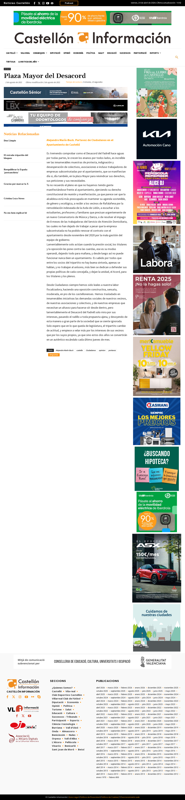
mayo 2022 (170, 711)
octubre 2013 (102, 771)
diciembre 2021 (154, 714)
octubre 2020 (102, 724)
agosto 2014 (133, 764)
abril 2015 (100, 761)
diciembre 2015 (154, 754)
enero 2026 (140, 688)
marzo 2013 (113, 774)
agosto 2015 (133, 757)
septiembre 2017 (118, 744)
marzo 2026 (113, 688)
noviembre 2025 (171, 688)
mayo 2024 (170, 698)
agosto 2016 (133, 751)
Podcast (69, 3)
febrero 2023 (126, 708)
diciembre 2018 (154, 734)
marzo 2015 (113, 761)
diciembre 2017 (154, 741)
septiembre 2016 (118, 751)
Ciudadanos (91, 350)
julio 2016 (146, 751)
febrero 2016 (126, 754)
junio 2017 (158, 744)
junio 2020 (158, 724)
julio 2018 (146, 737)
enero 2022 (140, 714)
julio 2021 (146, 718)
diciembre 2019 (154, 728)
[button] (177, 57)
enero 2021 (140, 721)
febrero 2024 (126, 701)
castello (79, 350)
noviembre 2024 (171, 694)
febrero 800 (114, 777)
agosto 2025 (133, 691)
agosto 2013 (133, 771)
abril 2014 (100, 767)
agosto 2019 (133, 731)
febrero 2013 (126, 774)
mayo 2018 (170, 737)
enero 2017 (140, 747)
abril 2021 (100, 721)
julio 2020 (146, 724)
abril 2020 (100, 728)
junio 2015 (158, 757)
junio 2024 (158, 698)
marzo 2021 (113, 721)
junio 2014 (158, 764)
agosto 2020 (133, 724)
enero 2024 (140, 701)
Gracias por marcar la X (16, 184)
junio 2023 (158, 704)
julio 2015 (146, 757)
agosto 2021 (133, 718)
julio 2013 (146, 771)
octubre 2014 (102, 764)
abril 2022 (100, 714)
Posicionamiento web (130, 797)
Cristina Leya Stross (14, 198)
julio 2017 (146, 744)
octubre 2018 (102, 737)
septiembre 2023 (118, 704)
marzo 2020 (113, 728)
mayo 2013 (170, 771)
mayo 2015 (170, 757)
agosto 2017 (133, 744)
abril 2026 (100, 688)
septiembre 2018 (118, 737)
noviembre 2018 (171, 734)
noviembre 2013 (171, 767)
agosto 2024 (133, 698)
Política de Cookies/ (110, 797)
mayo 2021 (170, 718)
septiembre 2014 (118, 764)
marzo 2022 (113, 714)
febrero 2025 (126, 694)
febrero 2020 (126, 728)
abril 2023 (100, 708)
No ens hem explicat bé (15, 213)
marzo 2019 (113, 734)
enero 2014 (140, 767)
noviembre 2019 (171, 728)
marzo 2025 (113, 694)
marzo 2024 (113, 701)
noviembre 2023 (171, 701)
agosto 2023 (133, 704)
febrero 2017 (126, 747)
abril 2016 (100, 754)
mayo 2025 (170, 691)
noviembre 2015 (171, 754)
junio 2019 (158, 731)
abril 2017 (100, 747)
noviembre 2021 (171, 714)
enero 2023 (140, 708)
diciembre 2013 (154, 767)
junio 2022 (158, 711)
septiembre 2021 (118, 718)
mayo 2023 (170, 704)
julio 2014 (146, 764)
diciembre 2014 (154, 761)
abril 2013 (100, 774)
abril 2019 (100, 734)
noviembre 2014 (171, 761)
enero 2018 (140, 741)
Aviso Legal (74, 797)
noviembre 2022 (171, 708)
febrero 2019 (126, 734)
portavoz (112, 350)
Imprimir (54, 355)
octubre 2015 (102, 757)
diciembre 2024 (154, 694)
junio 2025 (158, 691)
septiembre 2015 (118, 757)
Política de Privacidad (90, 797)
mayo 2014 (170, 764)
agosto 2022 (133, 711)
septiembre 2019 (118, 731)
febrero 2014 (126, 767)
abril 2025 (100, 694)
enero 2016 (140, 754)
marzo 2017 (113, 747)
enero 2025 (140, 694)
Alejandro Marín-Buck (64, 350)
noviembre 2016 (171, 747)
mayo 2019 (170, 731)
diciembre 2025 (154, 688)
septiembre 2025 (118, 691)
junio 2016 (158, 751)
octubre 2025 (102, 691)
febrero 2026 (126, 688)
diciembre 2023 (154, 701)
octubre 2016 (102, 751)
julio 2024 (146, 698)
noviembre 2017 (171, 741)
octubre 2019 (102, 731)
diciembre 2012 (154, 774)
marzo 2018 (113, 741)
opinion (102, 350)
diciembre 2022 (154, 708)
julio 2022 (146, 711)
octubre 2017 (102, 744)
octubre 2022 (102, 711)
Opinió (7, 69)
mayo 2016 (170, 751)
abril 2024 (100, 701)
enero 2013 (140, 774)
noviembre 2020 (171, 721)
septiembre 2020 (118, 724)
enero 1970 (101, 777)
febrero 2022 (126, 714)
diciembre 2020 (154, 721)
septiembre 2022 (118, 711)
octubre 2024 (102, 698)
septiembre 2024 (118, 698)
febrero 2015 (126, 761)
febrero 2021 (126, 721)
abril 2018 (100, 741)
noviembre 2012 (171, 774)
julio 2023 (146, 704)
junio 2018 (158, 737)
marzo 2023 (113, 708)
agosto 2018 (133, 737)
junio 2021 (158, 718)
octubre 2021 (102, 718)
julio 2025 (146, 691)
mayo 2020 (170, 724)
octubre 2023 (102, 704)
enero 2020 (140, 728)
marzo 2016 (113, 754)
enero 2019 (140, 734)
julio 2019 (146, 731)
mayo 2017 (170, 744)
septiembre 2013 (118, 771)
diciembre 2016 (154, 747)
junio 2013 (158, 771)
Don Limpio (10, 140)
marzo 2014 (113, 767)
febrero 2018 (126, 741)
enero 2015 (140, 761)
